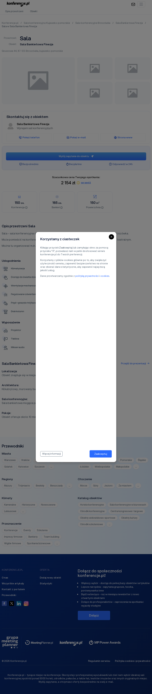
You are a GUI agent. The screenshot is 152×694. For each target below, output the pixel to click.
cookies (104, 276)
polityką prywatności (87, 276)
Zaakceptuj (100, 454)
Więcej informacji (51, 453)
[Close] (111, 236)
